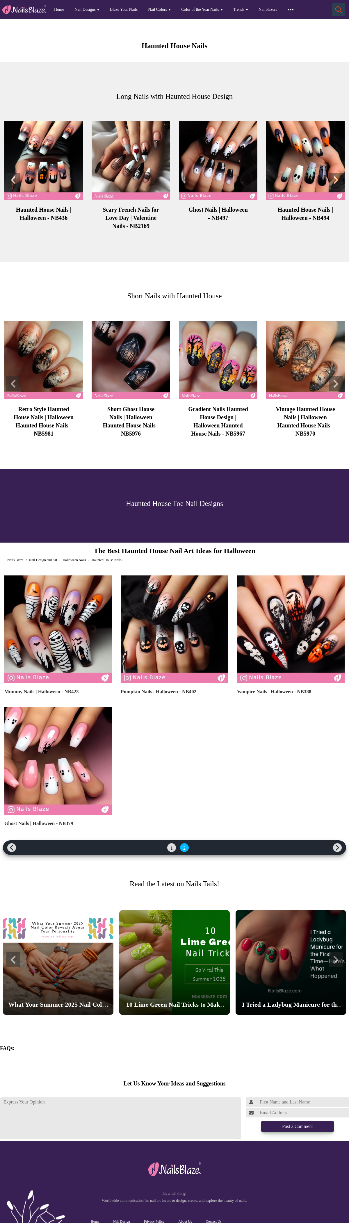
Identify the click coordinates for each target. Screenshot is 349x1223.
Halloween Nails (74, 560)
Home (59, 9)
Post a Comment (297, 1126)
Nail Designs (85, 9)
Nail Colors (157, 9)
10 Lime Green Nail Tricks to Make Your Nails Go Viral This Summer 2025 (174, 1005)
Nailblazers (268, 9)
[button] (13, 180)
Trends (238, 9)
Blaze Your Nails (124, 9)
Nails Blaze (15, 560)
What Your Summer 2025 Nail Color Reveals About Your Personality (58, 1005)
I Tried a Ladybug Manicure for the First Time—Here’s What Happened (291, 1005)
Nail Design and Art (43, 560)
